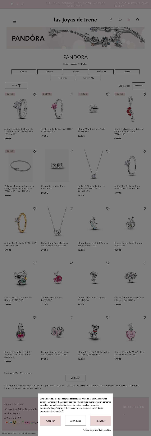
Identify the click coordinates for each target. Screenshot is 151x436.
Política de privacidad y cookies (97, 430)
